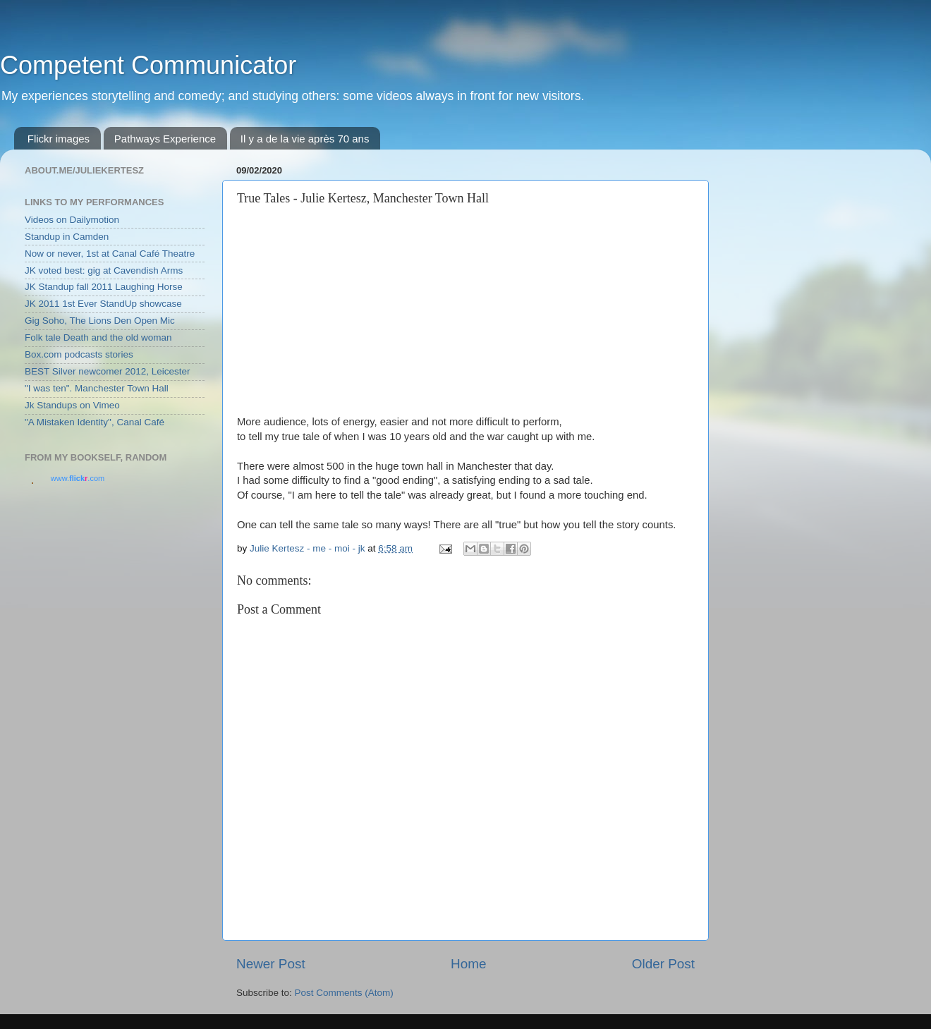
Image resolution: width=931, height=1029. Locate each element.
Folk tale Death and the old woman (98, 337)
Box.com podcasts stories (79, 354)
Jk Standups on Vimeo (72, 405)
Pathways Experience (165, 139)
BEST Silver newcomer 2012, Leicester (107, 371)
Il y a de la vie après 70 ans (305, 139)
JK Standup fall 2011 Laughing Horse (104, 286)
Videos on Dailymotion (72, 219)
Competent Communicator (148, 65)
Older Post (663, 963)
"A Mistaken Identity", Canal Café (94, 422)
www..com (77, 478)
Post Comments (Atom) (344, 992)
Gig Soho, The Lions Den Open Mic (100, 320)
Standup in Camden (67, 236)
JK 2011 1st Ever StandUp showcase (103, 303)
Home (468, 963)
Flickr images (59, 139)
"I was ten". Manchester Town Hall (97, 388)
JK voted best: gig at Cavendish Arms (104, 270)
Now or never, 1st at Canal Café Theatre (110, 253)
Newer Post (270, 963)
